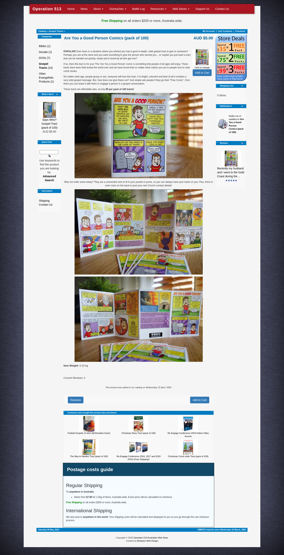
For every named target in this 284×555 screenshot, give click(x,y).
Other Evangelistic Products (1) (46, 77)
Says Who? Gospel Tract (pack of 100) (49, 123)
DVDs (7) (44, 57)
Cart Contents (225, 31)
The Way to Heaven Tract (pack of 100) (89, 456)
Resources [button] (159, 8)
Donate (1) (45, 52)
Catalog (42, 31)
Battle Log (138, 8)
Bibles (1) (44, 46)
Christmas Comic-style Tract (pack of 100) (188, 456)
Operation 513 (47, 9)
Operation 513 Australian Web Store (150, 537)
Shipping (44, 200)
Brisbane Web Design (147, 541)
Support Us (202, 8)
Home (71, 8)
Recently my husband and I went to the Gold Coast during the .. (230, 172)
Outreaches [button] (117, 8)
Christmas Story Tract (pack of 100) (138, 433)
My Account (209, 31)
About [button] (98, 8)
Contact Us (222, 8)
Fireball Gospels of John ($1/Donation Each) (89, 433)
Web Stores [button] (181, 8)
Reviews (75, 400)
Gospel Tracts (56, 31)
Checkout (240, 31)
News (84, 8)
